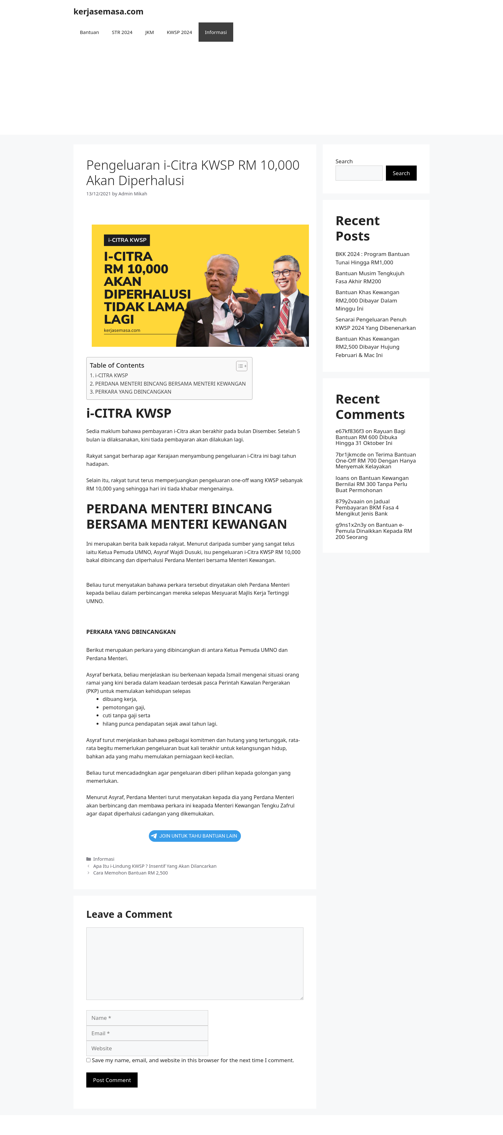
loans (342, 478)
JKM (149, 32)
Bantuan (89, 32)
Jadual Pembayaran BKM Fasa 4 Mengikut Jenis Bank (367, 507)
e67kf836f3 (350, 431)
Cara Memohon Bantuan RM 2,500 (130, 873)
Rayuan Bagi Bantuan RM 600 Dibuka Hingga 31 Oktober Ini (370, 437)
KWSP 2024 (179, 32)
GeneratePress (293, 1125)
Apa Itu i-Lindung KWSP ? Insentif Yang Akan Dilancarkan (155, 866)
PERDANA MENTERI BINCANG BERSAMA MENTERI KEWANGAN (170, 383)
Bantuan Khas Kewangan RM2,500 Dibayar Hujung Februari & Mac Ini (367, 347)
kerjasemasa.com (108, 11)
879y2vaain (350, 501)
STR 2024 (122, 32)
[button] (238, 366)
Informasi (216, 32)
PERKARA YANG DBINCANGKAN (133, 391)
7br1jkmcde (351, 454)
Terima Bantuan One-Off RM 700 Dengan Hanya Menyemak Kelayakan (376, 460)
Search (344, 161)
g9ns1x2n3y (351, 524)
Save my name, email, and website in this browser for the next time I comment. (193, 1060)
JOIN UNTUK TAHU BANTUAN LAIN (194, 836)
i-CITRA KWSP (111, 375)
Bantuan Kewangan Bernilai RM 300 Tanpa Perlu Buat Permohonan (372, 483)
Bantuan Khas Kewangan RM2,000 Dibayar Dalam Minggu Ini (367, 300)
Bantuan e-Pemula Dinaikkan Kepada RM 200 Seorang (374, 530)
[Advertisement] (251, 90)
